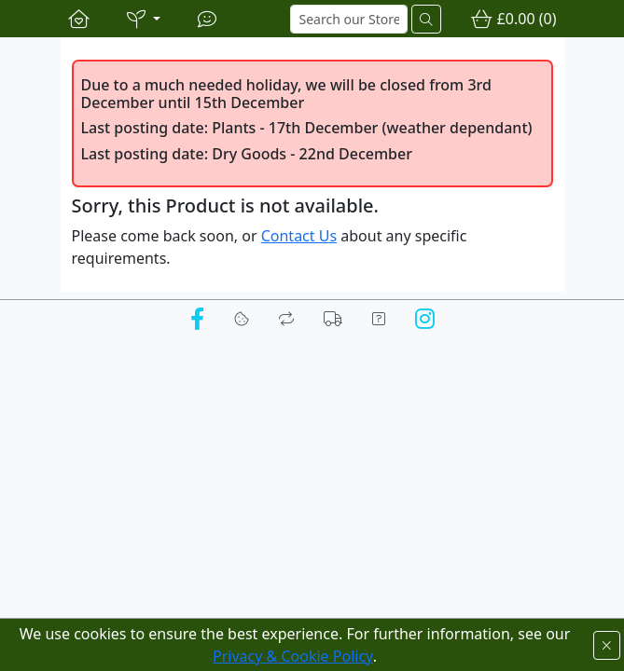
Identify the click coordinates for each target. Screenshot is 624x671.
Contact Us (299, 236)
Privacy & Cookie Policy (293, 656)
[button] (143, 18)
